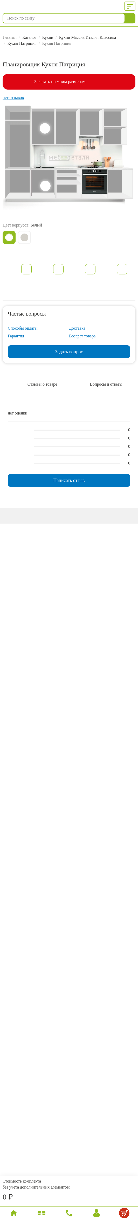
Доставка (77, 328)
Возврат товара (82, 336)
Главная (10, 37)
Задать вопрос (69, 351)
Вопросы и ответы (106, 384)
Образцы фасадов (122, 269)
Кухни (47, 37)
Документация (90, 269)
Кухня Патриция (21, 43)
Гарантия (16, 336)
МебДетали (29, 6)
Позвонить (69, 1213)
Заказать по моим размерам (60, 81)
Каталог (29, 37)
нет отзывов (13, 97)
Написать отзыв (69, 480)
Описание (26, 269)
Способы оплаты (23, 328)
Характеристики (58, 269)
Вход (97, 1213)
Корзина (124, 1214)
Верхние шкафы (45, 128)
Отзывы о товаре (42, 384)
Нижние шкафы (45, 186)
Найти (130, 18)
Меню (128, 6)
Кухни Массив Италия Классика (87, 37)
